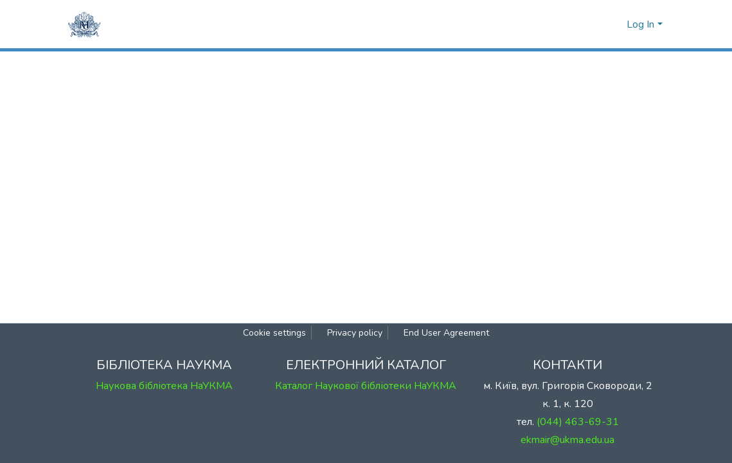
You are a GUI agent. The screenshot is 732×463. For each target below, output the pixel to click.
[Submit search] (594, 24)
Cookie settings (274, 333)
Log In (640, 24)
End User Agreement (446, 333)
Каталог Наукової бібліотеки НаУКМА (365, 386)
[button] (613, 24)
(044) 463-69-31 (578, 422)
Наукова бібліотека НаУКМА (164, 386)
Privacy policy (354, 333)
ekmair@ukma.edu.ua (567, 440)
